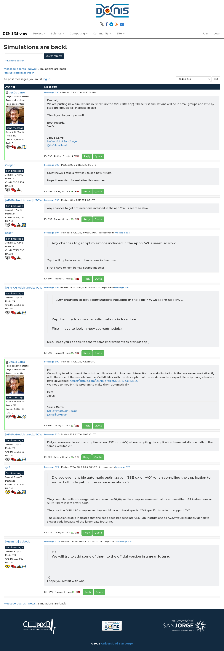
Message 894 (51, 232)
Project (39, 33)
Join (205, 33)
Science (57, 33)
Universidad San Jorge (62, 141)
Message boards (15, 69)
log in (46, 79)
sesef (8, 233)
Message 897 (51, 361)
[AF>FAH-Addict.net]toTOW (23, 200)
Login (217, 33)
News (32, 69)
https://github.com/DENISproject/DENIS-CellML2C (104, 381)
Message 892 (51, 164)
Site (120, 33)
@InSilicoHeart (57, 145)
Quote (98, 156)
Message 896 (51, 287)
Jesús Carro (17, 92)
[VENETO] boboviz (18, 541)
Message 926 (51, 434)
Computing (78, 33)
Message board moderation (19, 72)
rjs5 (7, 467)
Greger (10, 165)
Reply (87, 156)
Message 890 (52, 92)
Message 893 (51, 200)
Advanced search (14, 60)
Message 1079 (52, 541)
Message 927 (51, 467)
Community (102, 33)
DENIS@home (15, 33)
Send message (15, 128)
